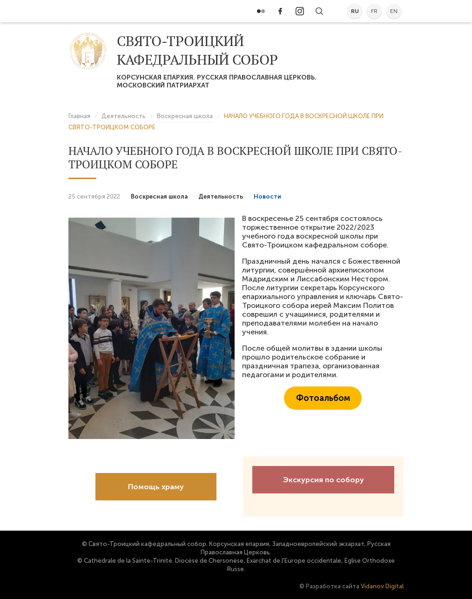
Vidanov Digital (382, 586)
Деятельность (220, 196)
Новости (267, 196)
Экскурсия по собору (323, 479)
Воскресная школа (159, 196)
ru (355, 11)
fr (374, 11)
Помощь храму (156, 486)
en (394, 11)
